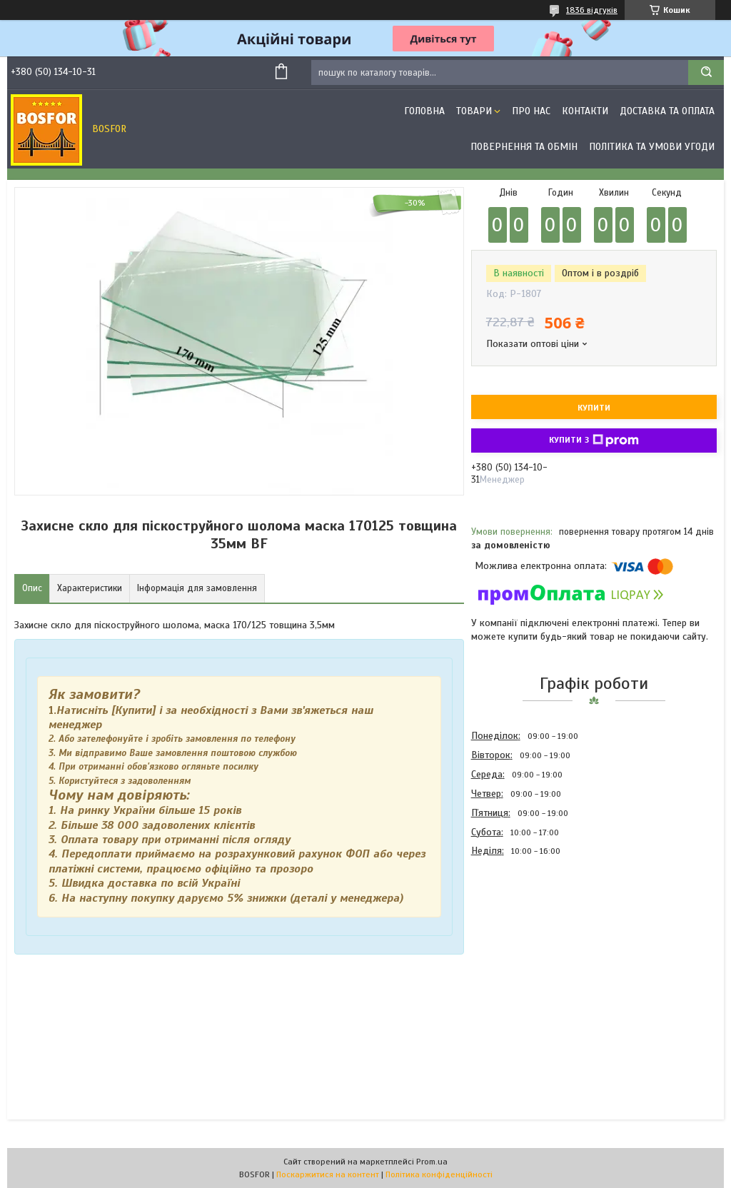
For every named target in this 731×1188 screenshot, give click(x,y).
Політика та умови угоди (652, 147)
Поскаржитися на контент (327, 1174)
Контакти (585, 111)
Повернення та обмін (524, 147)
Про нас (531, 111)
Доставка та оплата (667, 111)
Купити (594, 408)
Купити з (594, 440)
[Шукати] (706, 72)
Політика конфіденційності (439, 1174)
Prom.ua (432, 1162)
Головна (424, 111)
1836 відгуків (591, 10)
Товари (474, 111)
